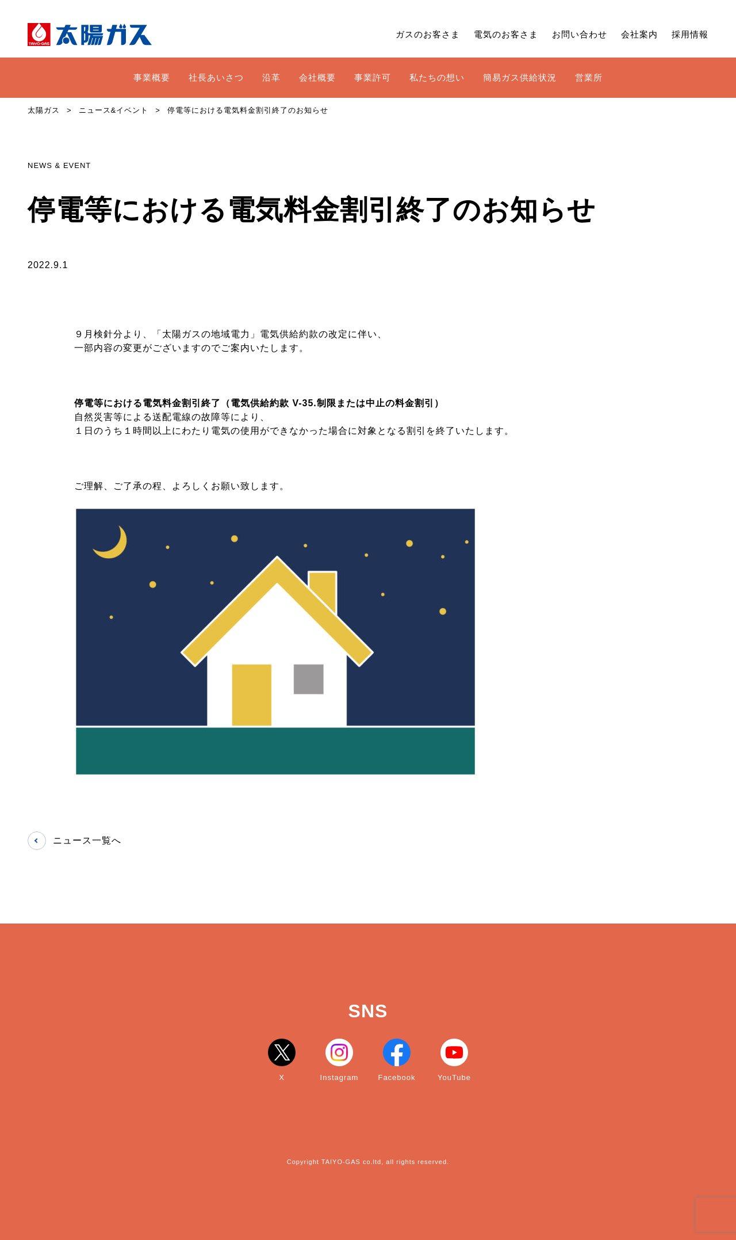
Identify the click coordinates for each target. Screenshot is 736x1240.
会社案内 (639, 34)
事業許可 (372, 77)
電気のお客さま (506, 34)
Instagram (339, 1060)
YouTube (454, 1060)
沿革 (271, 77)
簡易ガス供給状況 (520, 77)
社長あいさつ (216, 77)
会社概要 (317, 77)
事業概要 (151, 77)
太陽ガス (44, 110)
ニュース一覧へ (74, 840)
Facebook (396, 1060)
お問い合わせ (579, 34)
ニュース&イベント (114, 110)
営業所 (589, 77)
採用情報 (690, 34)
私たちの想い (437, 77)
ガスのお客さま (428, 34)
